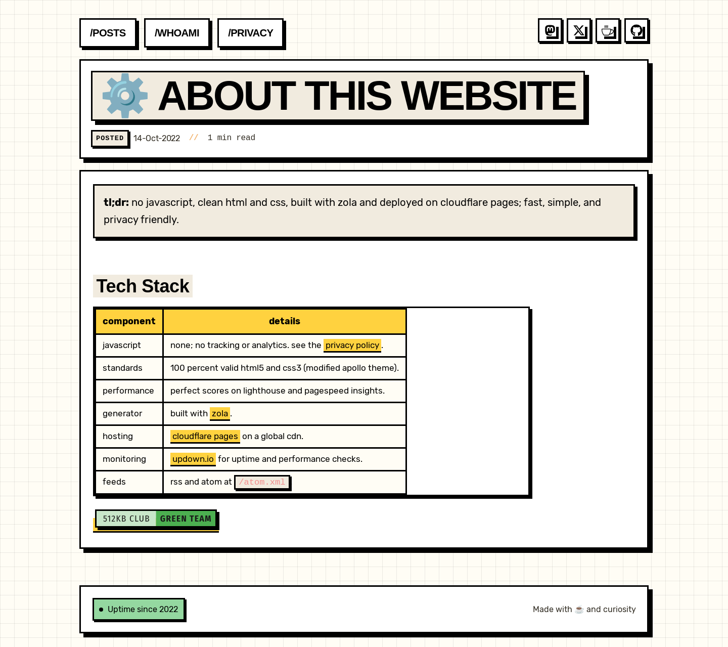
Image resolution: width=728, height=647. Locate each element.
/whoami (177, 32)
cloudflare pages (205, 436)
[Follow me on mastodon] (550, 30)
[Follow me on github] (636, 30)
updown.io (193, 459)
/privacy (250, 32)
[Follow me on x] (579, 30)
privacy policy (352, 345)
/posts (108, 32)
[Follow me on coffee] (608, 30)
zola (220, 413)
